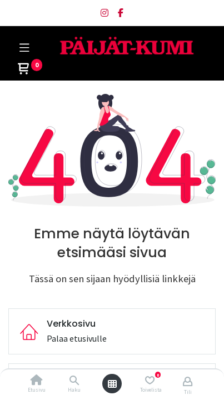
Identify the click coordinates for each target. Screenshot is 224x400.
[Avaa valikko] (112, 384)
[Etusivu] (37, 380)
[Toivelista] (150, 380)
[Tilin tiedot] (187, 381)
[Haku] (74, 380)
